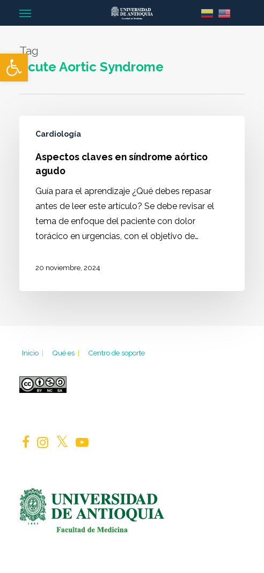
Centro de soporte (116, 352)
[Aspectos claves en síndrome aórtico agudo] (132, 203)
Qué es (66, 353)
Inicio (33, 353)
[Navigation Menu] (25, 13)
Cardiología (58, 134)
